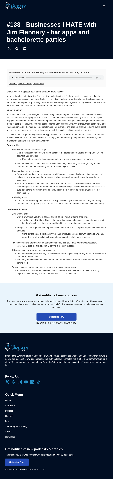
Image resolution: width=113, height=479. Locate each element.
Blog (7, 421)
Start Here (10, 406)
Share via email (38, 84)
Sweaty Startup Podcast (53, 92)
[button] (104, 5)
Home (8, 400)
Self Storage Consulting (16, 426)
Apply (7, 432)
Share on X (13, 84)
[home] (15, 5)
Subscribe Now (56, 317)
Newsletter (10, 437)
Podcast (9, 411)
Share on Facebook (25, 84)
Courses (9, 416)
